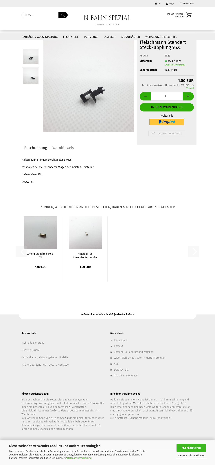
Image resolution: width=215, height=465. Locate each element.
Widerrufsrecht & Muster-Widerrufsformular (139, 357)
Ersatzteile (70, 37)
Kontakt (118, 346)
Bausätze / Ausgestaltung (40, 37)
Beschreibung (35, 148)
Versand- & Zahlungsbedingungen (133, 352)
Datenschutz (121, 369)
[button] (145, 96)
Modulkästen (130, 37)
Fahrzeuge (91, 37)
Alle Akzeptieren (191, 447)
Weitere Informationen (191, 455)
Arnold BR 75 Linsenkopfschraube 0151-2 (85, 255)
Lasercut (110, 37)
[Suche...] (63, 15)
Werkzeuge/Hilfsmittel (161, 37)
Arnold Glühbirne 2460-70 (40, 255)
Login (170, 3)
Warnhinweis (63, 148)
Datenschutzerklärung (79, 458)
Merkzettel (187, 3)
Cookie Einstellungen (126, 375)
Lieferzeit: (146, 61)
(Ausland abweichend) (175, 65)
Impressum (120, 340)
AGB (116, 363)
